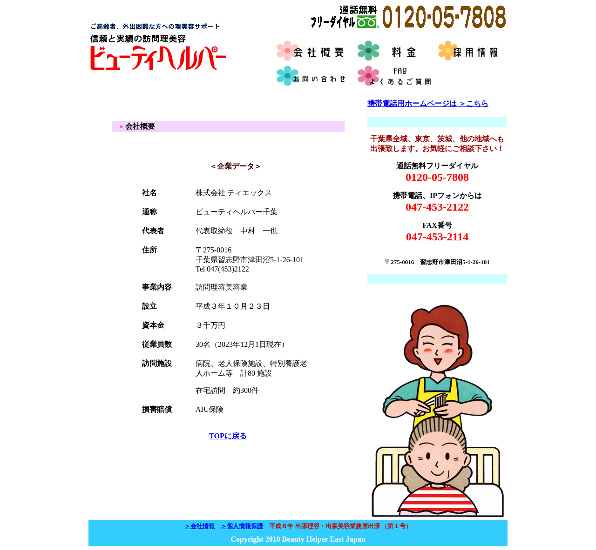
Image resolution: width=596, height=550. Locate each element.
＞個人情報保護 (242, 526)
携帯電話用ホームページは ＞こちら (427, 103)
